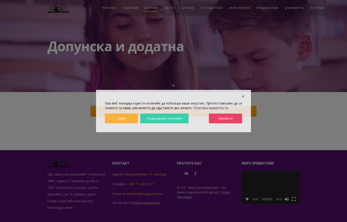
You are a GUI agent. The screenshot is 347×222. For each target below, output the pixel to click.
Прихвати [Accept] (225, 118)
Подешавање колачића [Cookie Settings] (164, 118)
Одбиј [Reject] (121, 118)
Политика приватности (210, 108)
